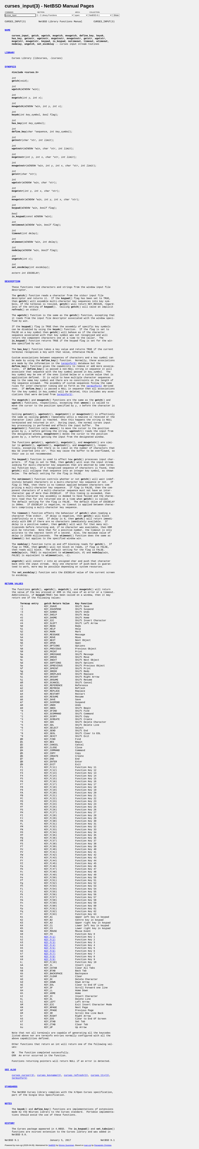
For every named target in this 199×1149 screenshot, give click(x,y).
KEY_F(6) (50, 951)
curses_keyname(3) (49, 1075)
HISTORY (10, 1123)
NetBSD (52, 1145)
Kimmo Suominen (66, 1145)
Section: (41, 12)
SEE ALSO (10, 1069)
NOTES (8, 1103)
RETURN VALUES (14, 583)
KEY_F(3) (50, 942)
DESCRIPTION (12, 281)
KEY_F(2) (50, 939)
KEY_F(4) (50, 945)
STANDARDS (11, 1086)
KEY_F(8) (50, 956)
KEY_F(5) (50, 948)
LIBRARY (10, 52)
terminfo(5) (69, 363)
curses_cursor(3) (23, 1075)
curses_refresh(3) (76, 1075)
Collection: (94, 12)
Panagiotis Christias (102, 1145)
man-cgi (87, 1145)
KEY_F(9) (50, 959)
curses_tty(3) (100, 1075)
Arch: (79, 12)
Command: (10, 12)
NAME (7, 30)
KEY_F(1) (50, 937)
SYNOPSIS (10, 66)
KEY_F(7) (50, 954)
